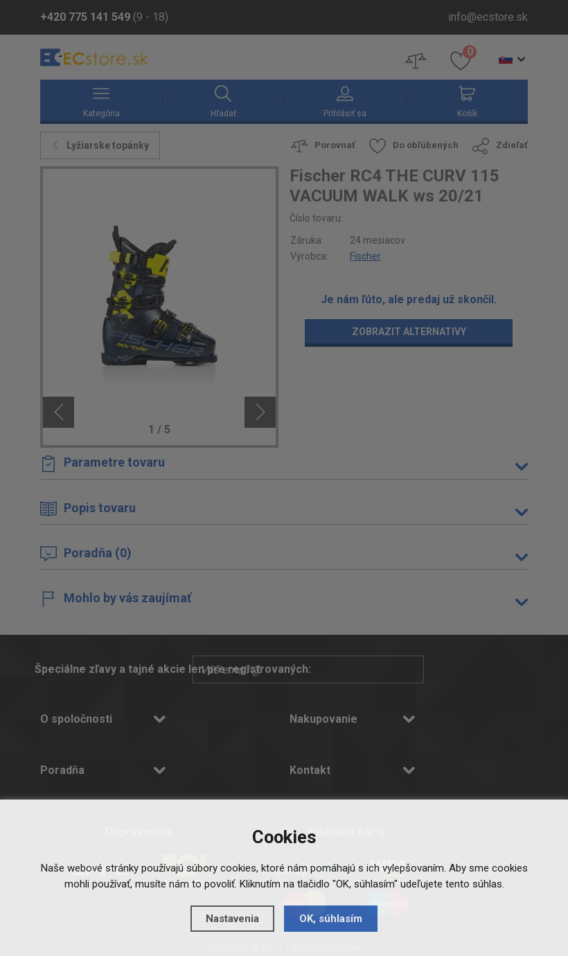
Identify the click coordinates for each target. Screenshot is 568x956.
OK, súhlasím (330, 918)
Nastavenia (232, 918)
